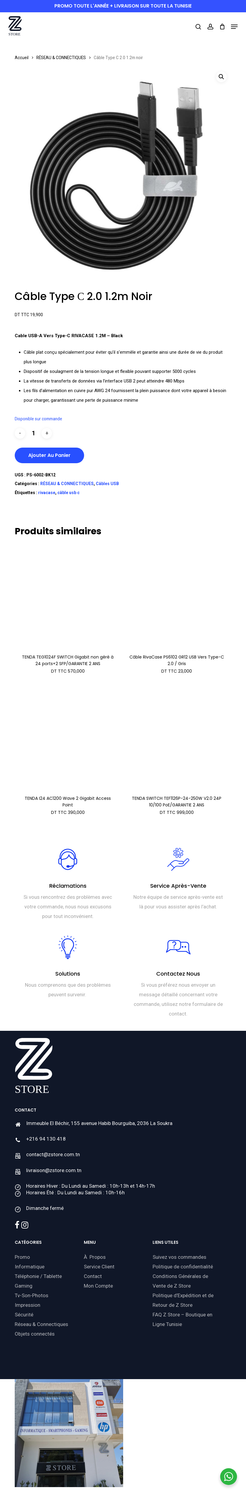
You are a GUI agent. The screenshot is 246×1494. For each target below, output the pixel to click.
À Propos (95, 1257)
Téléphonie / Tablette (38, 1276)
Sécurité (24, 1315)
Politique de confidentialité (183, 1267)
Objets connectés (35, 1334)
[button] (234, 27)
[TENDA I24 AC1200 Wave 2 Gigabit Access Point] (68, 737)
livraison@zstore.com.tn (53, 1170)
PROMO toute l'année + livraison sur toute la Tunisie (123, 5)
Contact (93, 1276)
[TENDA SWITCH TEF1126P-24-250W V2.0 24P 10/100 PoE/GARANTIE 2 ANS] (177, 737)
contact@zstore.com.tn (53, 1154)
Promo (22, 1257)
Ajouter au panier (49, 455)
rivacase (46, 492)
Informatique (29, 1267)
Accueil (22, 57)
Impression (27, 1305)
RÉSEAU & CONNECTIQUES (61, 57)
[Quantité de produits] (33, 433)
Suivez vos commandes (179, 1257)
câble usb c (68, 492)
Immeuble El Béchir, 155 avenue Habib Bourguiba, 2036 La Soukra (99, 1123)
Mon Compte (98, 1286)
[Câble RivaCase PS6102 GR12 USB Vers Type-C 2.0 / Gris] (177, 596)
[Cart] (222, 26)
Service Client (99, 1267)
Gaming (23, 1286)
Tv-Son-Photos (31, 1295)
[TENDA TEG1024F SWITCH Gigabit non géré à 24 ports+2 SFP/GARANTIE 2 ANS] (68, 596)
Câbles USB (107, 483)
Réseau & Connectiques (41, 1324)
